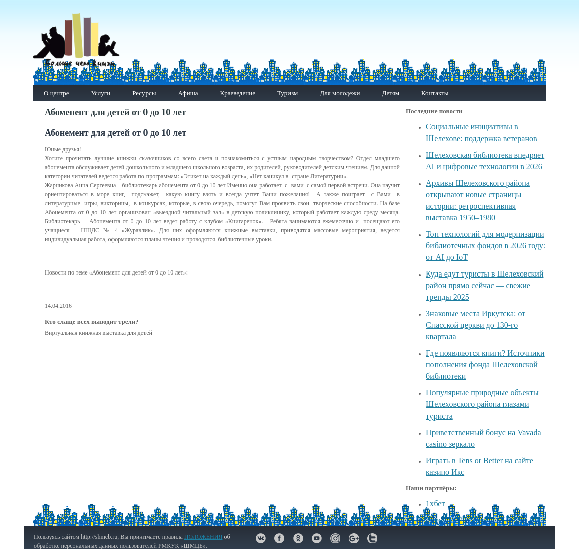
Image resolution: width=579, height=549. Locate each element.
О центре (56, 93)
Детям (390, 93)
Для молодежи (340, 93)
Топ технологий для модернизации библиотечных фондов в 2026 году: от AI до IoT (485, 245)
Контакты (435, 93)
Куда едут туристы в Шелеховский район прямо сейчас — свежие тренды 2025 (484, 285)
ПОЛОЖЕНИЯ (203, 536)
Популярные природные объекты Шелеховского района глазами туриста (482, 404)
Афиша (188, 93)
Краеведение (237, 93)
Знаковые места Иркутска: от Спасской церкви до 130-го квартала (475, 325)
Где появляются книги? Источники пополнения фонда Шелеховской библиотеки (485, 364)
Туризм (287, 93)
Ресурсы (144, 93)
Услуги (100, 93)
